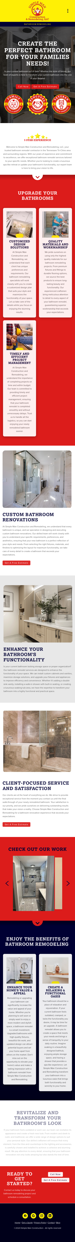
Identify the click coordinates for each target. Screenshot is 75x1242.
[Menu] (68, 11)
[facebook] (25, 1216)
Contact (51, 1222)
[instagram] (41, 1216)
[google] (33, 1216)
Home (17, 1222)
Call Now (23, 86)
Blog (58, 1222)
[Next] (68, 883)
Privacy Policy (40, 1222)
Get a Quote (27, 1222)
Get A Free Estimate (45, 86)
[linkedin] (50, 1216)
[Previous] (7, 883)
